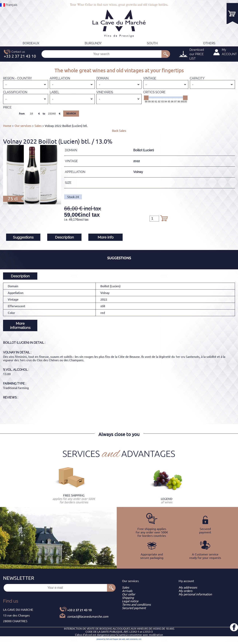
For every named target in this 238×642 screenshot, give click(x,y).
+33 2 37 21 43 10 (79, 610)
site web (122, 639)
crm (139, 639)
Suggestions (23, 237)
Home (7, 125)
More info (105, 237)
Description (64, 237)
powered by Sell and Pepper (107, 639)
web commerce (131, 639)
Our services (22, 125)
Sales (38, 125)
